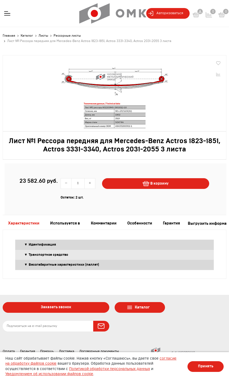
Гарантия (27, 351)
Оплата (9, 351)
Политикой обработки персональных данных (109, 369)
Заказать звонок (56, 307)
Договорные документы (99, 351)
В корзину (155, 183)
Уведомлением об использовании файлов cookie (49, 374)
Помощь (47, 351)
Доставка (66, 351)
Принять (205, 366)
